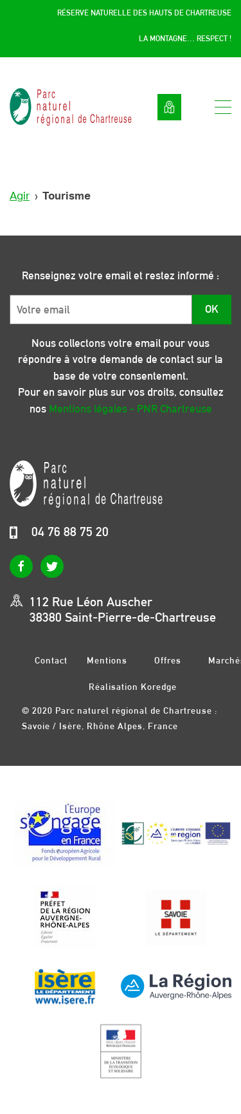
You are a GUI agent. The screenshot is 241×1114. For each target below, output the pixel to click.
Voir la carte (169, 107)
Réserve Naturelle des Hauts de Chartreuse (144, 12)
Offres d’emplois (168, 660)
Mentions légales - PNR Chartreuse (130, 408)
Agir (20, 195)
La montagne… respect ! (185, 38)
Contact (51, 660)
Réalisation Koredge (133, 687)
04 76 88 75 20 (70, 531)
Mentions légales (107, 660)
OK (212, 308)
